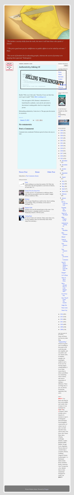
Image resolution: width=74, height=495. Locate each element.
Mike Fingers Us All (64, 219)
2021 (61, 143)
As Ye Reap (65, 275)
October (64, 169)
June (63, 184)
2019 (61, 148)
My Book (60, 76)
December (64, 160)
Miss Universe (64, 233)
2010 (61, 324)
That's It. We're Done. (64, 279)
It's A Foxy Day (64, 294)
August (64, 177)
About (60, 74)
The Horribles (65, 229)
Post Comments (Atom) (32, 176)
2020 (61, 145)
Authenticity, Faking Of (65, 224)
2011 (61, 322)
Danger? (64, 272)
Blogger (46, 489)
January (64, 198)
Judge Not (64, 305)
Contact (60, 79)
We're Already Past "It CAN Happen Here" (64, 287)
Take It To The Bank (65, 214)
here (59, 116)
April (63, 189)
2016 (61, 156)
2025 (61, 133)
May (63, 186)
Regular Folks (28, 207)
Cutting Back (28, 216)
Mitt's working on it (40, 97)
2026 (61, 130)
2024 (61, 135)
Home (37, 172)
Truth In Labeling (64, 240)
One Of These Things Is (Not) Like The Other (65, 266)
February (64, 194)
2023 (61, 138)
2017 (61, 153)
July (63, 181)
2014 (61, 314)
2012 (61, 319)
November (64, 165)
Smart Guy (64, 310)
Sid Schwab (63, 85)
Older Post (51, 172)
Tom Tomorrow (64, 245)
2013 (61, 316)
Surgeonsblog (62, 342)
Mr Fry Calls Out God (65, 203)
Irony (26, 182)
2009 (61, 327)
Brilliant (27, 199)
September (64, 173)
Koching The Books (64, 209)
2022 (61, 140)
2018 (61, 151)
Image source (21, 117)
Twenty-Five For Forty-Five (32, 191)
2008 (61, 329)
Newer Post (23, 172)
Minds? (63, 237)
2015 (61, 158)
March (64, 191)
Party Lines (65, 308)
